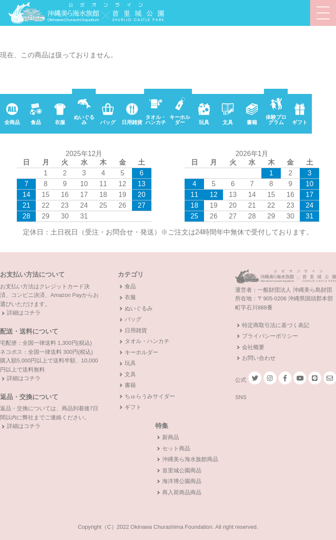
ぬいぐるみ (139, 308)
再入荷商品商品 (181, 492)
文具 (130, 374)
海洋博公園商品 (181, 481)
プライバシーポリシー (270, 336)
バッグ (133, 319)
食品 (130, 286)
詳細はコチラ (24, 312)
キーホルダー (141, 352)
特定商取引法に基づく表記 (275, 325)
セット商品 (176, 448)
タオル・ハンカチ (147, 341)
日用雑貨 (136, 330)
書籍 (130, 385)
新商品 (170, 437)
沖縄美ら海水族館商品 (190, 459)
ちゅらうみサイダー (150, 396)
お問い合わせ (259, 358)
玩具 (130, 363)
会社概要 (253, 347)
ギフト (133, 407)
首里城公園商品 (181, 470)
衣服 (130, 297)
